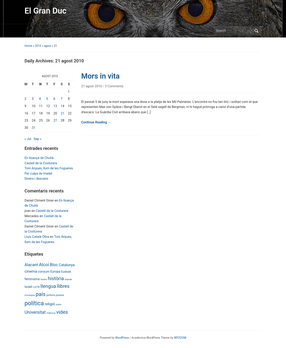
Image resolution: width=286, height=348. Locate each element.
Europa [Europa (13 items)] (55, 271)
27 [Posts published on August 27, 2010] (55, 120)
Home (28, 45)
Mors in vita (100, 76)
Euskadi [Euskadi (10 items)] (66, 271)
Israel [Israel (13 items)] (28, 287)
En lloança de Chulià (39, 158)
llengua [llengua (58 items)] (48, 286)
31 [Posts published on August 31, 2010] (33, 128)
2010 (38, 45)
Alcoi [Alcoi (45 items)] (44, 264)
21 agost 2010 (92, 86)
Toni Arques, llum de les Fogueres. (49, 168)
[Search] (234, 31)
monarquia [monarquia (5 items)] (30, 295)
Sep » (37, 139)
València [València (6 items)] (51, 313)
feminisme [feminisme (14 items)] (32, 279)
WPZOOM (180, 337)
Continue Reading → (96, 122)
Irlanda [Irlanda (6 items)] (68, 279)
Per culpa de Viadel (38, 173)
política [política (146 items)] (34, 303)
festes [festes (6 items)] (44, 279)
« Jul (28, 139)
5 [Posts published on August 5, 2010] (47, 99)
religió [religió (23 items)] (50, 304)
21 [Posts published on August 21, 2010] (62, 113)
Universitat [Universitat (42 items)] (35, 312)
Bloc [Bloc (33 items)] (54, 264)
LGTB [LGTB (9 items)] (36, 286)
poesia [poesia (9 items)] (60, 295)
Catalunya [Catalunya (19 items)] (67, 265)
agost (47, 45)
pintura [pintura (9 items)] (50, 295)
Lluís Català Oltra (37, 237)
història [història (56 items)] (56, 278)
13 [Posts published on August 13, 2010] (55, 106)
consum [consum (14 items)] (44, 271)
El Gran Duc (45, 11)
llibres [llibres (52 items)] (63, 286)
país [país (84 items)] (41, 294)
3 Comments (114, 86)
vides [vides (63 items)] (62, 312)
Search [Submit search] (256, 31)
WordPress (122, 337)
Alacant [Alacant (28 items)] (31, 265)
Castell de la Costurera (41, 163)
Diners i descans (36, 178)
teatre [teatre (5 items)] (59, 304)
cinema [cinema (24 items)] (31, 271)
